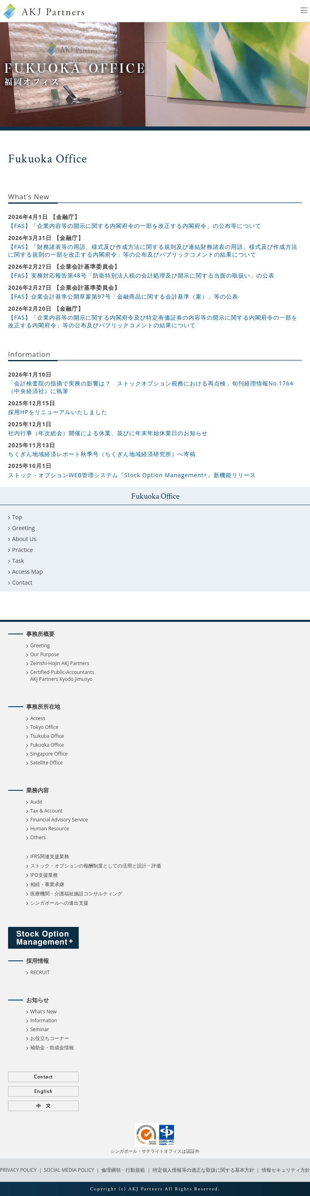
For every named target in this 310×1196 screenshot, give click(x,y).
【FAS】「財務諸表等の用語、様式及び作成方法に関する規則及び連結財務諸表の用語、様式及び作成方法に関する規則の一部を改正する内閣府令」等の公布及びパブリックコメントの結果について (152, 251)
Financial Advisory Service (59, 819)
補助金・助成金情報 (52, 1047)
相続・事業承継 (47, 884)
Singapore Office (48, 753)
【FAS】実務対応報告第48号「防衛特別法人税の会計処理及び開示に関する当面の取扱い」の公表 (141, 275)
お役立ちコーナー (49, 1038)
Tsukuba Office (47, 736)
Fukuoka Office (47, 744)
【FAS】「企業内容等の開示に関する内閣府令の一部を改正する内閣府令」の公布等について (134, 226)
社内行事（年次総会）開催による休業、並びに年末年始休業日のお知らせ (108, 433)
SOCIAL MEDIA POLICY (68, 1170)
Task (18, 560)
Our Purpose (44, 654)
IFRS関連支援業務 (49, 856)
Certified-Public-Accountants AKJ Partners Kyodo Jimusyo (62, 675)
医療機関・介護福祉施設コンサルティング (76, 893)
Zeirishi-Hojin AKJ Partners (59, 663)
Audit (36, 801)
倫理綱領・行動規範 (122, 1170)
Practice (22, 550)
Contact (22, 582)
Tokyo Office (44, 727)
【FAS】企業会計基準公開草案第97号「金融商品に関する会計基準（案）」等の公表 (123, 296)
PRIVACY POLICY (19, 1170)
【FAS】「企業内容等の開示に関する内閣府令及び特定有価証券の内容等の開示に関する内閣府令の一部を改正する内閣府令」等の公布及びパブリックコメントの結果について (152, 321)
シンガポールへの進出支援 (59, 902)
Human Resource (49, 828)
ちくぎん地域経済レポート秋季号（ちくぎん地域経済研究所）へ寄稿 (102, 454)
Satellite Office (46, 762)
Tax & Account (46, 810)
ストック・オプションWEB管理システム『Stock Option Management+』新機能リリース (132, 475)
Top (17, 517)
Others (38, 837)
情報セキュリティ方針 (286, 1170)
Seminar (39, 1029)
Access (37, 718)
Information (43, 1020)
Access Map (27, 571)
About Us (24, 539)
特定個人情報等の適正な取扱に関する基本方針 (203, 1170)
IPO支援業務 (44, 875)
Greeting (23, 528)
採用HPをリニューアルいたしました (57, 412)
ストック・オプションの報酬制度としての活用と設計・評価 (95, 865)
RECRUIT (40, 972)
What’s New (43, 1011)
